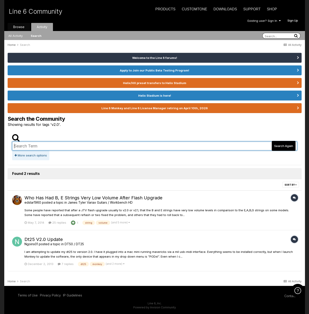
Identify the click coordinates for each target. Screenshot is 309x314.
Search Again (283, 146)
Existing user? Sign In (264, 20)
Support (252, 9)
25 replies (57, 222)
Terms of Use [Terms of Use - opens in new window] (28, 295)
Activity (42, 27)
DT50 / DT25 (74, 244)
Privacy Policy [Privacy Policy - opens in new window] (50, 295)
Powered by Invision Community (154, 307)
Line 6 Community (35, 11)
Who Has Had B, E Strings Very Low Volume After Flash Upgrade (93, 197)
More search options (31, 155)
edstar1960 (32, 202)
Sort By (291, 184)
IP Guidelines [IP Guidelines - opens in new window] (72, 295)
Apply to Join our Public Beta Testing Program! (154, 70)
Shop (272, 9)
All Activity (15, 36)
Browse (18, 27)
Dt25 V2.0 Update (43, 239)
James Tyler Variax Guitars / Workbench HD (100, 202)
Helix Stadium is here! (154, 95)
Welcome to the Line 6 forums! (154, 58)
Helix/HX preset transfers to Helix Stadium (154, 83)
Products (165, 9)
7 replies (66, 264)
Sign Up (292, 20)
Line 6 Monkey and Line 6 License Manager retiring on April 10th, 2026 (154, 108)
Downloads (225, 9)
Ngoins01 (31, 244)
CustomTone (194, 9)
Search (36, 36)
